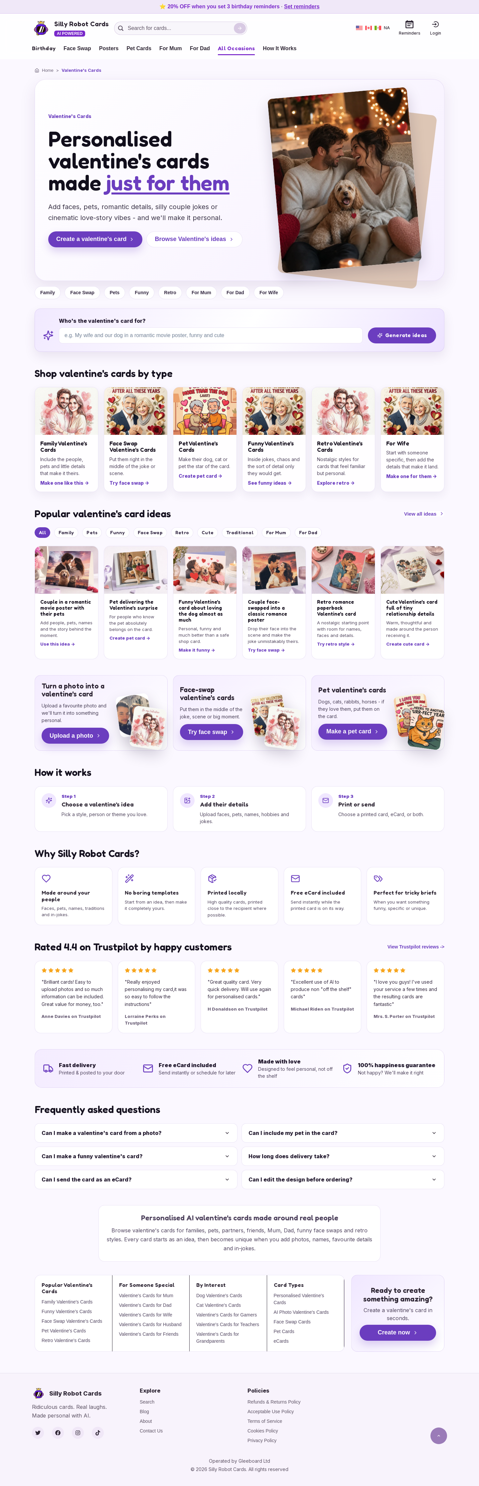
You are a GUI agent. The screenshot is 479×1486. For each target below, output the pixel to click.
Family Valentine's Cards (67, 1301)
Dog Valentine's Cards (219, 1295)
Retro (170, 292)
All (42, 532)
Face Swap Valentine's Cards (72, 1321)
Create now (398, 1332)
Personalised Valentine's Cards (299, 1299)
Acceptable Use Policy (270, 1411)
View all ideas (424, 514)
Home (48, 70)
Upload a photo (75, 735)
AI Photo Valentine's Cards (301, 1312)
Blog (144, 1411)
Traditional (239, 532)
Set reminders (302, 6)
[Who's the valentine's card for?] (211, 335)
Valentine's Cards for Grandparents (217, 1337)
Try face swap (211, 732)
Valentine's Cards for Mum (146, 1295)
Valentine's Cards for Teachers (227, 1324)
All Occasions (236, 48)
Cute (208, 532)
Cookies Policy (262, 1430)
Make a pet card (352, 731)
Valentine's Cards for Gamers (226, 1314)
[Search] (240, 28)
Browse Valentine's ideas (194, 239)
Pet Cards (138, 48)
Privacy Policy (261, 1440)
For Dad (200, 48)
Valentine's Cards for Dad (145, 1305)
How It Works (279, 48)
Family (47, 292)
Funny (142, 292)
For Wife (268, 292)
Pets (115, 292)
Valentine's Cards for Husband (150, 1324)
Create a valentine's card (95, 239)
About (146, 1421)
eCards (281, 1341)
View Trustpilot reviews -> (416, 946)
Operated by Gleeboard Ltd (239, 1461)
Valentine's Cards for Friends (149, 1334)
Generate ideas (402, 335)
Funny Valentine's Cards (67, 1311)
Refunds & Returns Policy (274, 1402)
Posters (109, 48)
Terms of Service (264, 1421)
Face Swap (77, 48)
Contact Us (151, 1430)
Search (147, 1402)
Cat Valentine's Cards (218, 1305)
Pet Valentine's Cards (64, 1330)
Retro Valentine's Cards (66, 1340)
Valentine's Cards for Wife (145, 1314)
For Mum (170, 48)
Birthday (44, 48)
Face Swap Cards (292, 1321)
